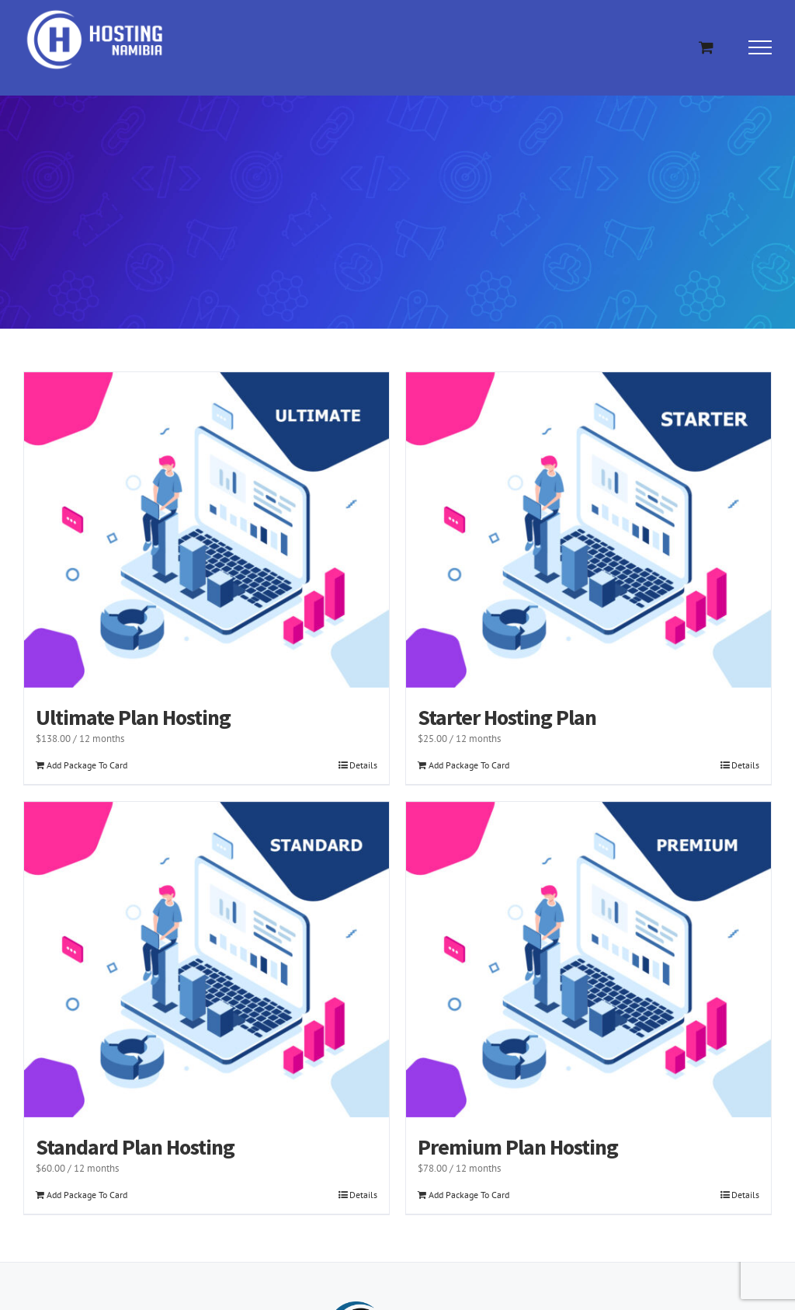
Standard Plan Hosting (135, 1147)
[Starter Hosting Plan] (588, 530)
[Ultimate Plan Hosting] (206, 530)
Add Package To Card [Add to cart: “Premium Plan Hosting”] (469, 1194)
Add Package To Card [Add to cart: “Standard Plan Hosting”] (87, 1194)
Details (363, 765)
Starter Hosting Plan (507, 717)
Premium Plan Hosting (518, 1147)
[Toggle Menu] (760, 47)
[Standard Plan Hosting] (206, 959)
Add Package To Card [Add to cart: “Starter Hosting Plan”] (469, 765)
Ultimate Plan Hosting (133, 717)
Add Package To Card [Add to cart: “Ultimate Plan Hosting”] (87, 765)
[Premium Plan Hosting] (588, 959)
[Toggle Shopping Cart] (706, 47)
